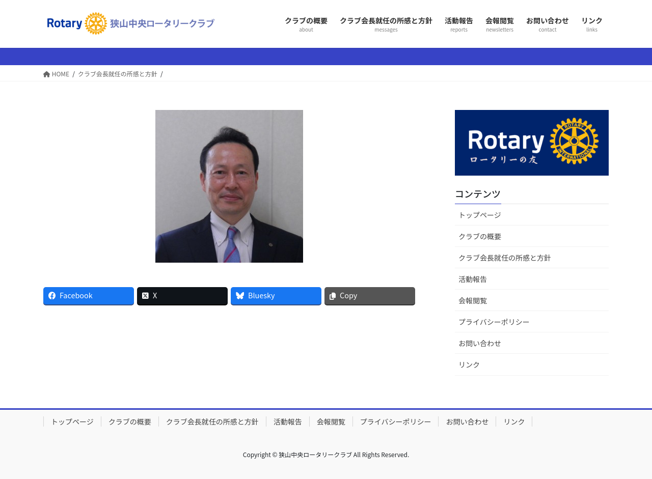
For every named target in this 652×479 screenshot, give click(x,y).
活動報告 (472, 279)
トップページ (479, 215)
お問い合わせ (479, 343)
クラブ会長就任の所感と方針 (504, 257)
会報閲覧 (472, 300)
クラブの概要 (479, 236)
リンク (469, 364)
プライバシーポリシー (494, 322)
